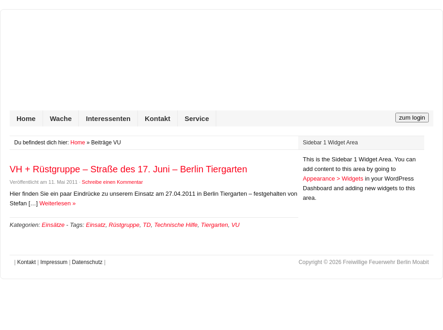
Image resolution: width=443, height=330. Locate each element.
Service (197, 118)
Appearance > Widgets (333, 178)
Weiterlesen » (57, 203)
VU (235, 224)
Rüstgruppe (124, 224)
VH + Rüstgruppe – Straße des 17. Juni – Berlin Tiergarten (128, 169)
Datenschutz (87, 262)
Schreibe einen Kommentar (112, 182)
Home (26, 118)
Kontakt (157, 118)
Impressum (53, 262)
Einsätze (53, 224)
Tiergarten (214, 224)
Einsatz (95, 224)
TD (147, 224)
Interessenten (108, 118)
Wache (61, 118)
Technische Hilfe (175, 224)
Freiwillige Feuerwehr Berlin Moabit (221, 64)
